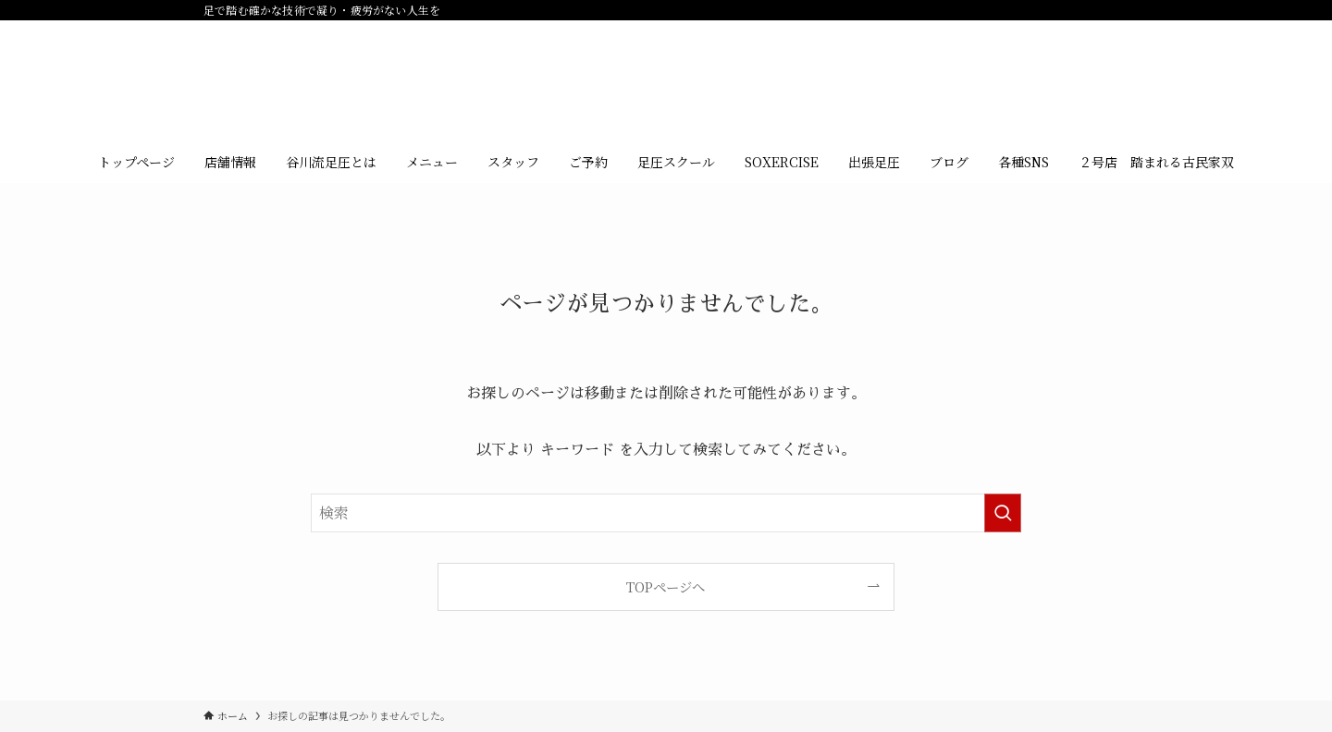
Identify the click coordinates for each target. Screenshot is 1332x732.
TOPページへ (665, 586)
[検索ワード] (666, 513)
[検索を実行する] (1002, 513)
